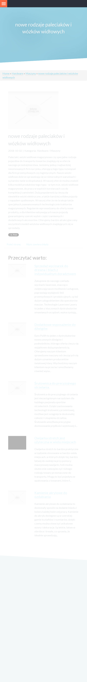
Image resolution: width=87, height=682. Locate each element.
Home (6, 73)
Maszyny (31, 73)
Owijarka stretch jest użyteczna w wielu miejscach (55, 442)
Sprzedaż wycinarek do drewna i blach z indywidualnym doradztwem (55, 271)
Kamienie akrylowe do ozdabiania (50, 496)
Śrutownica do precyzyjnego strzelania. (55, 387)
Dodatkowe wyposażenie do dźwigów (55, 328)
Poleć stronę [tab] (14, 246)
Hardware (17, 73)
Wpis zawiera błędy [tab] (37, 246)
